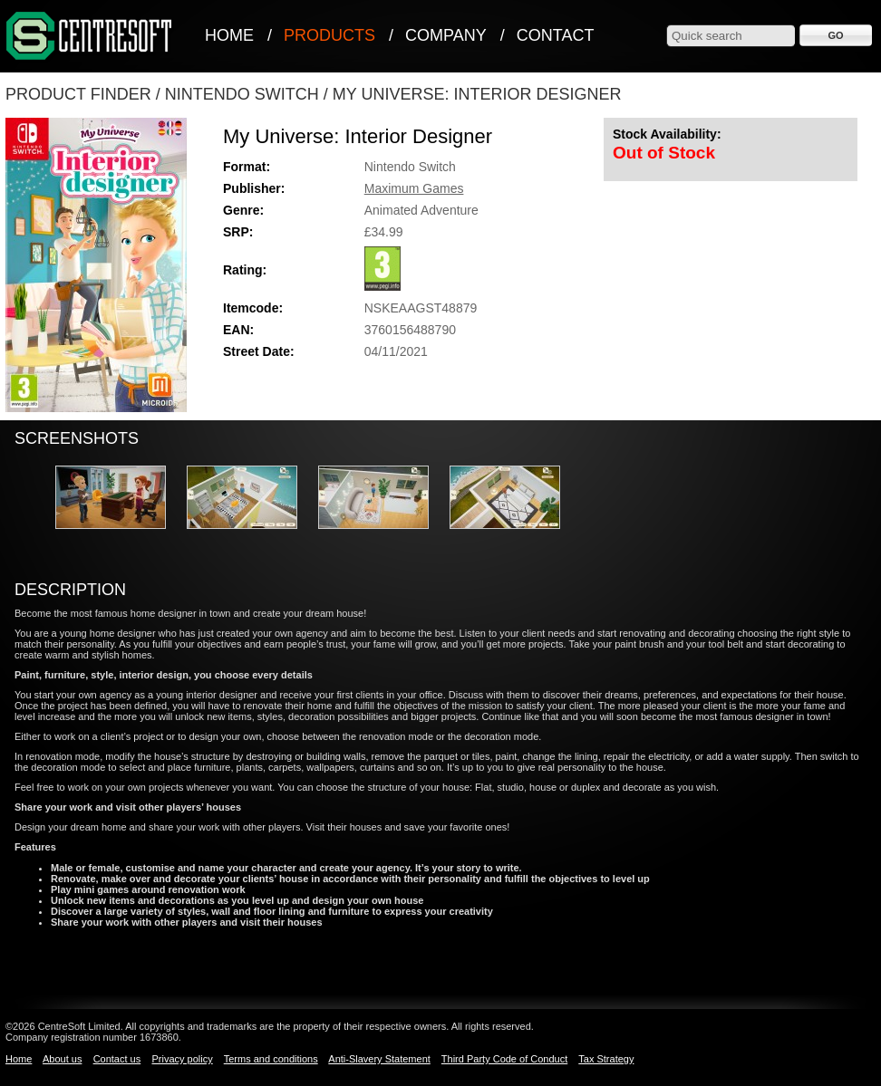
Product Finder (78, 94)
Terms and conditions (271, 1058)
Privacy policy (181, 1058)
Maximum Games (414, 188)
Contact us (117, 1058)
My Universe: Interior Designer (477, 94)
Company (446, 35)
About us (62, 1058)
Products (329, 35)
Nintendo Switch (242, 94)
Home (229, 35)
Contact (556, 35)
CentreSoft (89, 36)
